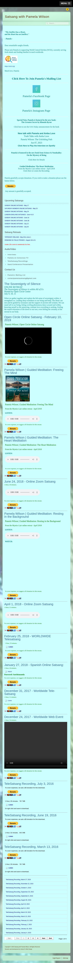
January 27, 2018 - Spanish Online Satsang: (34, 665)
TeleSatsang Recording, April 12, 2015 (18, 908)
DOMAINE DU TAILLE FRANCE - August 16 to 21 (20, 240)
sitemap (65, 958)
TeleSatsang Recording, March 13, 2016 (31, 847)
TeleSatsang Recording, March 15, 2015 (18, 916)
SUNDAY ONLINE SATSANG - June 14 (17, 217)
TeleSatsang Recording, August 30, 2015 (18, 900)
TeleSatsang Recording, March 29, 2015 (18, 912)
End (50, 938)
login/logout (56, 958)
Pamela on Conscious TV (18, 258)
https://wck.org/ (10, 66)
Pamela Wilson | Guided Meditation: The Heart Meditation (31, 439)
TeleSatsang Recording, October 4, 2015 (18, 888)
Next (43, 938)
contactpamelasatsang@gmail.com (22, 278)
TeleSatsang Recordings (18, 261)
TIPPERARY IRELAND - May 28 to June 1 (18, 237)
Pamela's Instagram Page (36, 110)
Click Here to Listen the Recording (36, 171)
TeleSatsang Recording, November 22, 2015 (19, 884)
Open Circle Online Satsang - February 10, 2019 (33, 318)
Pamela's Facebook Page (36, 96)
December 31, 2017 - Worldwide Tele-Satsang (29, 692)
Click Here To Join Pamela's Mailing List (36, 78)
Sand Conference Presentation (20, 264)
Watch (10, 671)
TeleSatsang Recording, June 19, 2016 (30, 815)
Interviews (12, 254)
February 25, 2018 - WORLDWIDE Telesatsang (27, 637)
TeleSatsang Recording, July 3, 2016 (29, 783)
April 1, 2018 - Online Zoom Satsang (28, 604)
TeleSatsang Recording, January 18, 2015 (19, 928)
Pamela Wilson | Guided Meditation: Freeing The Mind (33, 371)
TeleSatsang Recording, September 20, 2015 (20, 892)
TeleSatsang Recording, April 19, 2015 (18, 904)
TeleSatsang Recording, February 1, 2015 (19, 924)
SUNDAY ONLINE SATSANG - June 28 (17, 220)
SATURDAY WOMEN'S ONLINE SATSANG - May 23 (21, 208)
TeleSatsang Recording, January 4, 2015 (18, 933)
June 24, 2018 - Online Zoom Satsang (29, 481)
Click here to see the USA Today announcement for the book (36, 127)
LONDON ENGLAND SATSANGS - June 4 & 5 (19, 214)
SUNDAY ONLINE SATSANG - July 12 (17, 224)
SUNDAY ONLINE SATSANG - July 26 (17, 227)
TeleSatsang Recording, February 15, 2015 (19, 920)
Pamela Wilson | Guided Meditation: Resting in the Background (33, 515)
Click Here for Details (36, 160)
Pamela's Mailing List (16, 275)
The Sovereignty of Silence (22, 284)
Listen (10, 700)
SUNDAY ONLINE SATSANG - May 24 (17, 211)
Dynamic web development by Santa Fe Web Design (18, 949)
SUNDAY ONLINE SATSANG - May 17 (17, 205)
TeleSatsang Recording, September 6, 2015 (19, 896)
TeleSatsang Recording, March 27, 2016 (18, 879)
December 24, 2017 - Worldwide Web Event (33, 717)
